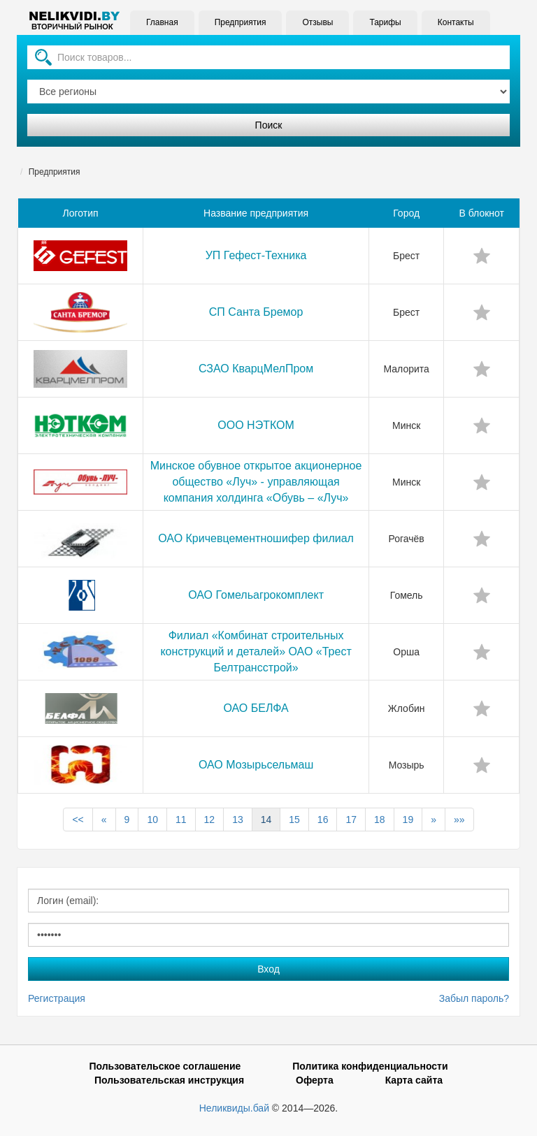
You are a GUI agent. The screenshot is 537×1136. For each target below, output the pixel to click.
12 (209, 819)
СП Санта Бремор (256, 312)
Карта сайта (414, 1080)
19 (408, 819)
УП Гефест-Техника (256, 255)
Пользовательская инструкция (169, 1080)
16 (323, 819)
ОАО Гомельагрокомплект (256, 595)
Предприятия (239, 22)
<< (77, 819)
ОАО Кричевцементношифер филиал (256, 538)
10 (152, 819)
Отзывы (316, 22)
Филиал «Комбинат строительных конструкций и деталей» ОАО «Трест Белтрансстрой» (255, 651)
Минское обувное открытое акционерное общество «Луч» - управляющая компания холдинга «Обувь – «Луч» (256, 482)
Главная (161, 22)
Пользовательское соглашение (165, 1066)
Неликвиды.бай (234, 1108)
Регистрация (56, 998)
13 (237, 819)
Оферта (315, 1080)
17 (351, 819)
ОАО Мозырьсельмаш (256, 765)
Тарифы (383, 22)
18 (379, 819)
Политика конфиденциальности (370, 1066)
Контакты (454, 22)
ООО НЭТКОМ (255, 425)
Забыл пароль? (474, 998)
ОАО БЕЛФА (255, 708)
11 (181, 819)
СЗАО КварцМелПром (256, 368)
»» (459, 819)
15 (294, 819)
